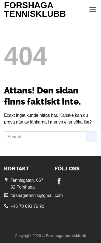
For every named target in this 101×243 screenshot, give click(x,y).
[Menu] (93, 9)
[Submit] (91, 136)
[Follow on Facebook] (59, 181)
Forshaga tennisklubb (35, 9)
